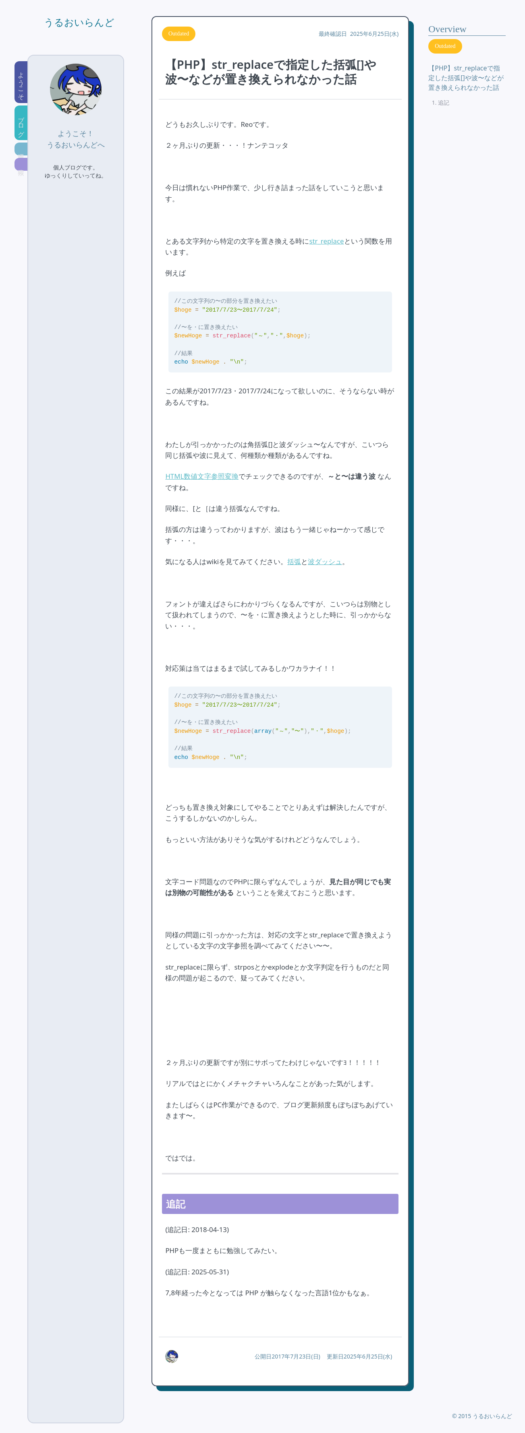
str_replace (326, 241)
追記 (443, 102)
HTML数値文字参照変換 (202, 476)
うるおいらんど (79, 22)
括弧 (294, 561)
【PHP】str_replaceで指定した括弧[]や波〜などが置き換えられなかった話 (466, 78)
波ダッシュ (325, 561)
